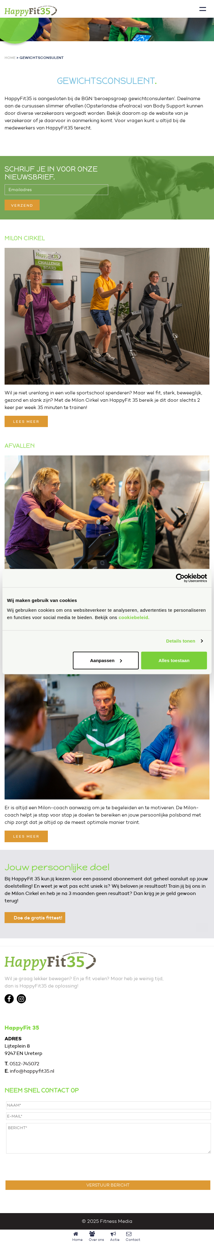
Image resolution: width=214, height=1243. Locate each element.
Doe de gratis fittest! (38, 918)
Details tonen (180, 640)
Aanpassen (106, 660)
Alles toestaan (174, 660)
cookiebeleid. (134, 617)
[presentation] (52, 1167)
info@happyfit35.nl (32, 1071)
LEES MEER (26, 421)
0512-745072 (24, 1064)
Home (10, 57)
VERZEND (22, 205)
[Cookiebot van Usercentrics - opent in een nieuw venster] (180, 578)
